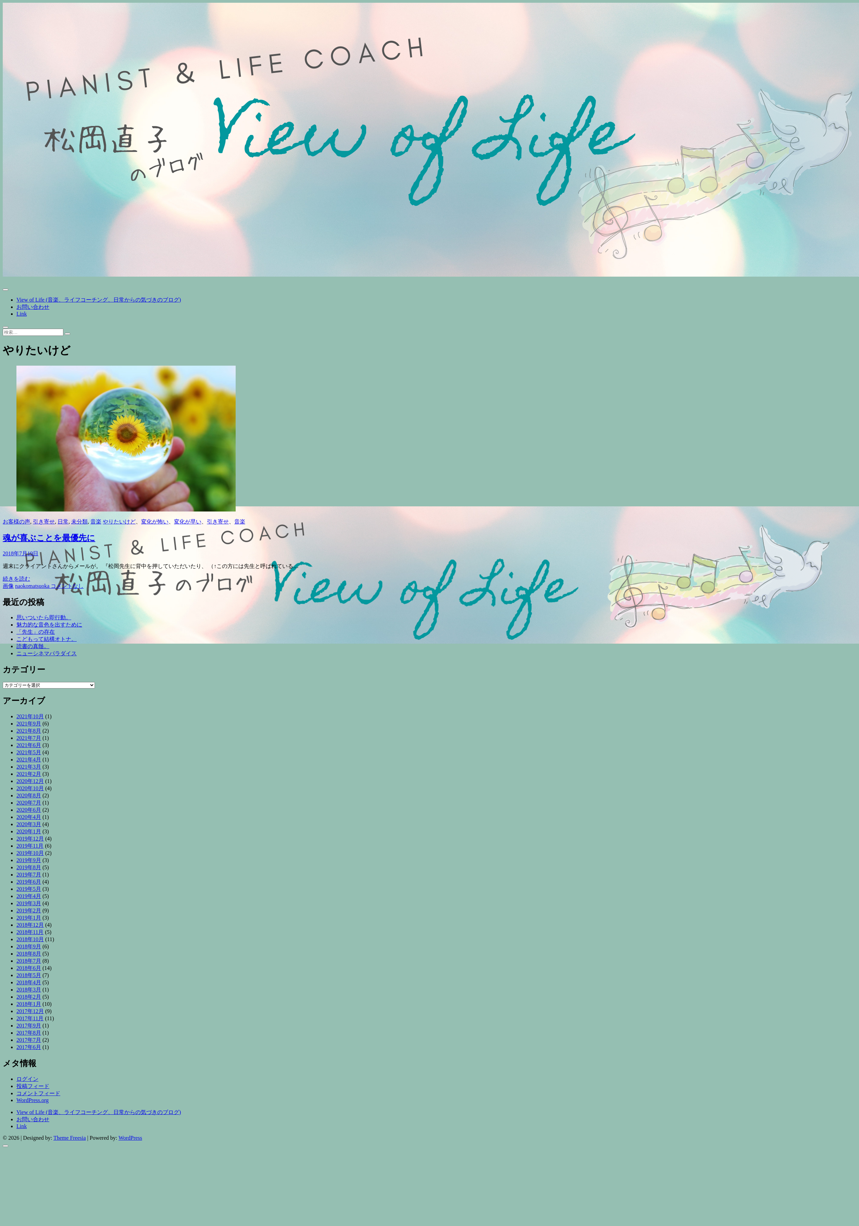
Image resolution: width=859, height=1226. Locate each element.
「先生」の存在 (35, 632)
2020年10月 (30, 788)
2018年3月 (28, 990)
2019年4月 (28, 896)
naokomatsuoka (33, 586)
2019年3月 (28, 903)
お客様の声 (16, 521)
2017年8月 (28, 1033)
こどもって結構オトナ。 (46, 639)
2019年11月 (29, 846)
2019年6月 (28, 882)
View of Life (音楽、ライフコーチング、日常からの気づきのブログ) (98, 300)
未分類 (79, 521)
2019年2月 (28, 910)
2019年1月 (28, 918)
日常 (63, 521)
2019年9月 (28, 860)
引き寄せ (44, 521)
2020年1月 (28, 831)
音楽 (95, 521)
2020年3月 (28, 824)
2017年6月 (28, 1047)
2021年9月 (28, 723)
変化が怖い (155, 521)
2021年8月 (28, 731)
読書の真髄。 (32, 646)
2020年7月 (28, 803)
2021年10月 (30, 716)
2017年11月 (29, 1018)
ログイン (27, 1079)
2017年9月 (28, 1025)
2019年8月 (28, 867)
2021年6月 (28, 745)
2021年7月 (28, 738)
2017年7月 (28, 1040)
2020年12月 (30, 781)
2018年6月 (28, 968)
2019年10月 (30, 853)
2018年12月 (30, 925)
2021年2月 (28, 774)
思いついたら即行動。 (43, 617)
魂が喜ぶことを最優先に (49, 537)
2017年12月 (30, 1011)
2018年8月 (28, 954)
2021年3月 (28, 767)
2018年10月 (30, 939)
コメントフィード (38, 1093)
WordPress (130, 1138)
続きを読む (16, 579)
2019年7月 (28, 874)
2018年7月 (28, 961)
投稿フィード (32, 1086)
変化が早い (187, 521)
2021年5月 (28, 752)
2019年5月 (28, 889)
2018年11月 (29, 932)
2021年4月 (28, 759)
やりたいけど (119, 521)
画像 (8, 586)
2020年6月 (28, 810)
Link (21, 314)
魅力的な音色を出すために (49, 625)
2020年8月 (28, 795)
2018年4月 (28, 982)
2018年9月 (28, 946)
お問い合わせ (32, 307)
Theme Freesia (69, 1138)
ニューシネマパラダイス (46, 653)
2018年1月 (28, 1004)
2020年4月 (28, 817)
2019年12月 (30, 839)
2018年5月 (28, 975)
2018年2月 (28, 997)
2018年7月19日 (20, 553)
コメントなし (67, 586)
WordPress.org (32, 1100)
